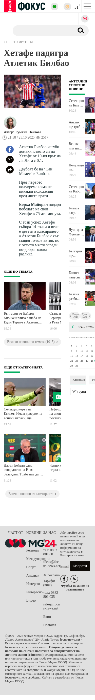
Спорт (31, 567)
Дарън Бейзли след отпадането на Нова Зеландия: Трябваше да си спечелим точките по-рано (23, 470)
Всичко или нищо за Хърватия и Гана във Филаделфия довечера (77, 146)
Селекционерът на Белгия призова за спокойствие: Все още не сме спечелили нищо (77, 103)
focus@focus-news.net (51, 564)
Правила (49, 625)
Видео (31, 600)
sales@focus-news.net (51, 606)
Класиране (79, 379)
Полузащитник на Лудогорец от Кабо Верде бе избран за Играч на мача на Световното (77, 167)
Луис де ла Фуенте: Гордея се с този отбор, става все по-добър (77, 232)
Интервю (33, 584)
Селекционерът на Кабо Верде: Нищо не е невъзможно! (77, 189)
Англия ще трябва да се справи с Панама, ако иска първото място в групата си (76, 124)
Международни (34, 559)
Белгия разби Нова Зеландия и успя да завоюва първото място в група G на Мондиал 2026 (75, 296)
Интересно (34, 592)
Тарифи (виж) (49, 583)
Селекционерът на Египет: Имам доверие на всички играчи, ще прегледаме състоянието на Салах (23, 414)
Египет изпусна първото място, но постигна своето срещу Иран (76, 275)
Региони (32, 550)
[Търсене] (41, 30)
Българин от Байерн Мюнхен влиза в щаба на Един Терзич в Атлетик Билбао (22, 318)
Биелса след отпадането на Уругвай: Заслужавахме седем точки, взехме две (77, 210)
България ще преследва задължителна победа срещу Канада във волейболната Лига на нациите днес (77, 253)
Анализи (32, 575)
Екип (47, 617)
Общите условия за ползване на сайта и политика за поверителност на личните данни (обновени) (42, 651)
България (33, 542)
